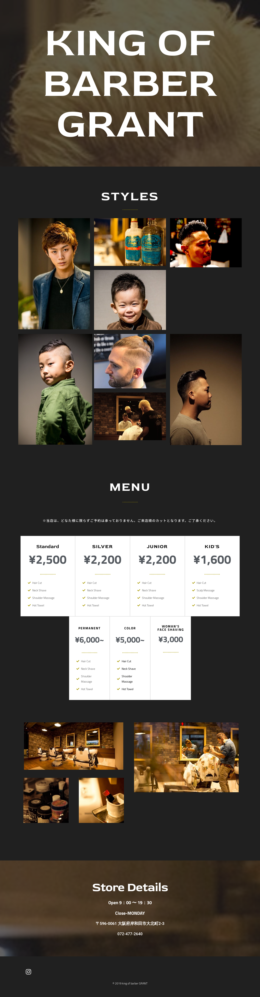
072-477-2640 (130, 933)
